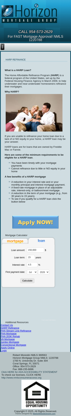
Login (4, 350)
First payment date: (15, 272)
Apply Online (8, 347)
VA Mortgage (8, 339)
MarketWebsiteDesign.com (44, 414)
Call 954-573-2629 (36, 32)
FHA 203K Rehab (10, 336)
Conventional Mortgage (13, 344)
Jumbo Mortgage (10, 342)
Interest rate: (18, 265)
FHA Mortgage (9, 333)
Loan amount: (18, 250)
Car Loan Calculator (48, 320)
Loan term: (19, 257)
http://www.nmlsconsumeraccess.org (21, 377)
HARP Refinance (10, 328)
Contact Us (7, 325)
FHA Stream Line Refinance (16, 330)
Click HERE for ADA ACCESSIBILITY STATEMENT (29, 372)
